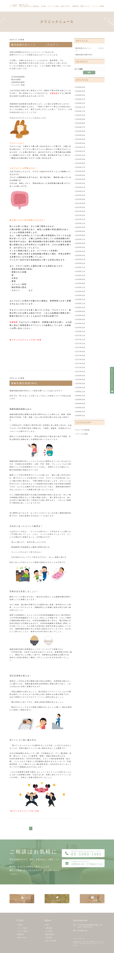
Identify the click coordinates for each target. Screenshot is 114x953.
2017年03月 (80, 363)
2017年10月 (80, 343)
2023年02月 (80, 195)
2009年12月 (80, 391)
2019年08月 (80, 283)
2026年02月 (80, 99)
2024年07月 (80, 167)
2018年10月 (80, 307)
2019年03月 (80, 295)
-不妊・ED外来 (51, 941)
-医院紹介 (20, 934)
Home (43, 6)
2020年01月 (80, 263)
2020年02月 (80, 259)
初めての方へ (66, 6)
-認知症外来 (49, 934)
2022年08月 (80, 199)
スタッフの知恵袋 (82, 430)
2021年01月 (80, 219)
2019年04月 (80, 291)
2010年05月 (80, 379)
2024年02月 (80, 187)
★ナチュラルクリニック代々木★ (25, 340)
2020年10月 (80, 227)
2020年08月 (80, 235)
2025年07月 (80, 127)
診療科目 (75, 6)
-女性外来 (48, 937)
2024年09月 (80, 159)
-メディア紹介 (22, 928)
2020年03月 (80, 255)
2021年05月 (80, 207)
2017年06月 (80, 351)
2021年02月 (80, 215)
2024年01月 (80, 191)
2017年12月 (80, 335)
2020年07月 (80, 239)
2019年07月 (80, 287)
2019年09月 (80, 279)
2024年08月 (80, 163)
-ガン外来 (48, 931)
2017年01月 (80, 371)
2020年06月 (80, 243)
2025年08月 (80, 123)
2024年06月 (80, 171)
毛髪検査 (54, 93)
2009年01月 (80, 415)
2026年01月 (80, 103)
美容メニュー (85, 6)
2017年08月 (80, 347)
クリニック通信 (98, 6)
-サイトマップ (78, 938)
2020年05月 (80, 247)
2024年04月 (80, 179)
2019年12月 (80, 267)
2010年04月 (80, 383)
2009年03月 (80, 411)
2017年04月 (80, 359)
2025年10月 (80, 115)
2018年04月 (80, 319)
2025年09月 (80, 119)
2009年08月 (80, 403)
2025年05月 (80, 135)
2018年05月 (80, 315)
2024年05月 (80, 175)
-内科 (47, 925)
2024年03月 (80, 183)
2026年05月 (80, 87)
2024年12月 (80, 155)
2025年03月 (80, 143)
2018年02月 (80, 327)
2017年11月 (80, 339)
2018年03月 (80, 323)
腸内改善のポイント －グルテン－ (36, 44)
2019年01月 (80, 299)
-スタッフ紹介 (22, 931)
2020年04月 (80, 251)
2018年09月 (80, 311)
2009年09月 (80, 399)
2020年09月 (80, 231)
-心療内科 (48, 928)
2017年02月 (80, 367)
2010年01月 (80, 387)
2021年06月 (80, 203)
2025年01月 (80, 151)
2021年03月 (80, 211)
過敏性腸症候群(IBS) (24, 383)
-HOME (20, 925)
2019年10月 (80, 275)
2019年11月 (80, 271)
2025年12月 (80, 107)
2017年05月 (80, 355)
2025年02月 (80, 147)
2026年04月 (80, 91)
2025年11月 (80, 111)
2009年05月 (80, 407)
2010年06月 (80, 375)
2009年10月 (80, 395)
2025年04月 (80, 139)
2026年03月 (80, 95)
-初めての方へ (22, 937)
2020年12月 (80, 223)
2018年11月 (80, 303)
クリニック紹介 (54, 6)
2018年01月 (80, 331)
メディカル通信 (81, 434)
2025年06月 (80, 131)
